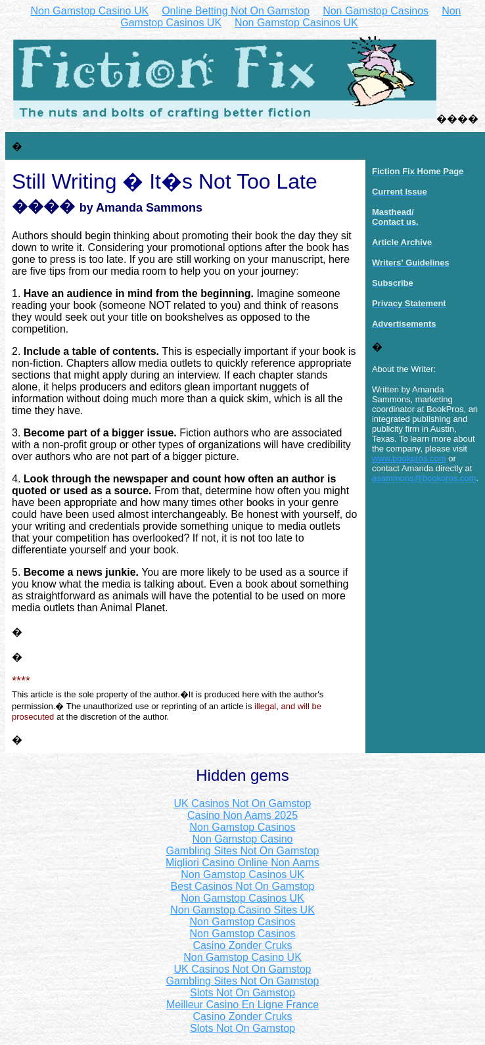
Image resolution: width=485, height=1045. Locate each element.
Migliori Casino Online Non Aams (242, 862)
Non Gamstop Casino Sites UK (242, 910)
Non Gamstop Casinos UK (296, 22)
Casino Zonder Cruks (242, 945)
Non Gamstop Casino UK (90, 10)
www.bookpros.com (409, 458)
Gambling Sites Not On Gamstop (242, 850)
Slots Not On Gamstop (242, 992)
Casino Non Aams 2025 (242, 815)
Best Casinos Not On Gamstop (243, 886)
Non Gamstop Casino (243, 839)
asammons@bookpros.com (424, 478)
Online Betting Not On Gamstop (236, 10)
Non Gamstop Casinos (375, 10)
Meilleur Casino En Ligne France (242, 1004)
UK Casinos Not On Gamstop (243, 803)
